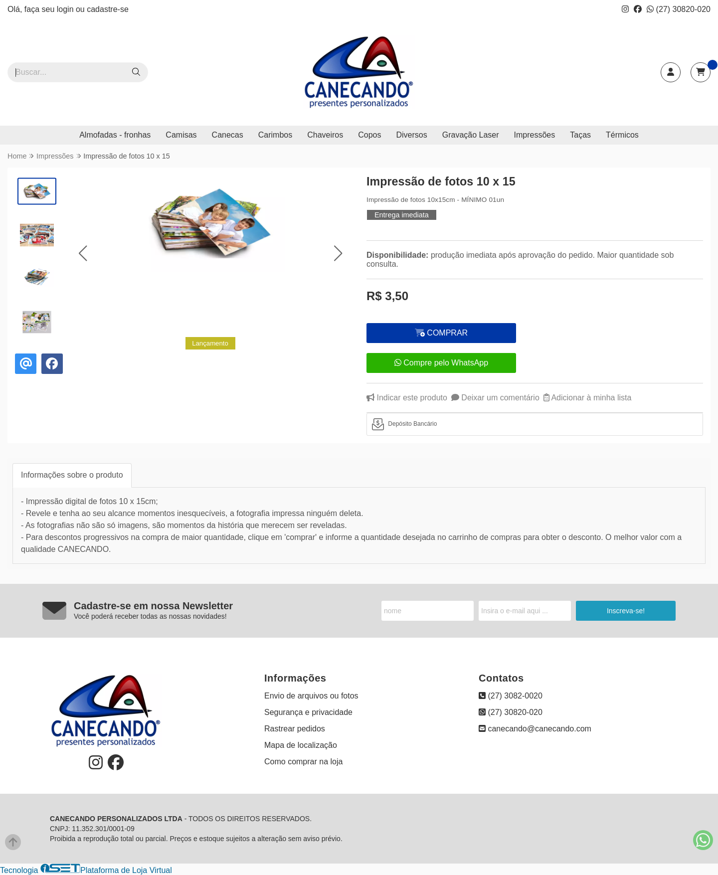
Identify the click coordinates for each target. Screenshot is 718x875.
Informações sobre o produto (72, 475)
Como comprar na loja (303, 761)
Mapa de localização (300, 745)
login (66, 9)
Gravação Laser (470, 135)
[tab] (535, 424)
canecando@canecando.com (535, 728)
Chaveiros (325, 135)
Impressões (534, 135)
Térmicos (622, 135)
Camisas (181, 135)
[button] (82, 253)
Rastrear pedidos (294, 728)
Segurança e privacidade (308, 712)
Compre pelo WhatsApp (441, 362)
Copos (369, 135)
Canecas (227, 135)
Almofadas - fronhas (115, 135)
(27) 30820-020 (679, 9)
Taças (580, 135)
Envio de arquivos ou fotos (311, 696)
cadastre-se (108, 9)
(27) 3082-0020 (510, 696)
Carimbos (275, 135)
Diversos (411, 135)
